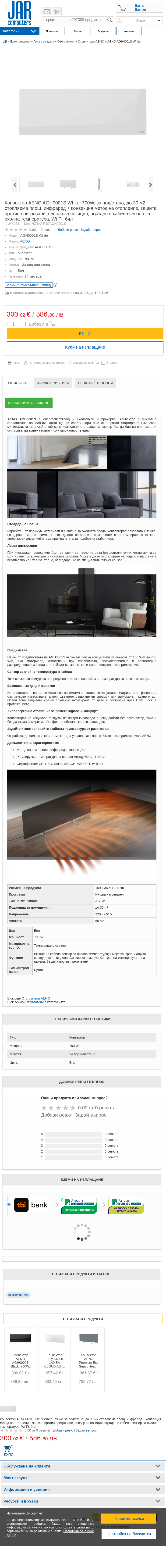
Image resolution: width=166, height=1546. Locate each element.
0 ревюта (48, 230)
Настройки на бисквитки (128, 1534)
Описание (18, 383)
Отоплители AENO (91, 41)
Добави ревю (68, 230)
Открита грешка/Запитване (47, 362)
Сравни (112, 362)
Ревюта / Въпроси (95, 383)
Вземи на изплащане (28, 403)
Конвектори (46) (18, 1294)
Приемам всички (128, 1518)
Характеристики (53, 383)
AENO (25, 241)
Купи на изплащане (85, 347)
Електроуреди (20, 41)
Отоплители (65, 41)
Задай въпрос (90, 230)
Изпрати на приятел (86, 362)
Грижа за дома (44, 41)
